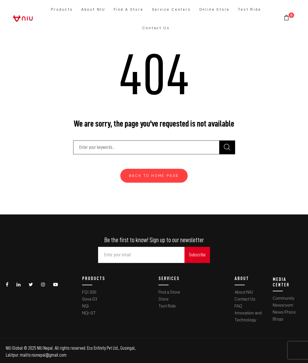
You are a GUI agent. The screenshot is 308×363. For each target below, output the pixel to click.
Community (283, 298)
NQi (85, 306)
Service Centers (171, 9)
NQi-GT (89, 313)
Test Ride (249, 9)
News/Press (284, 312)
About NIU (93, 9)
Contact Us (155, 28)
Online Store (214, 9)
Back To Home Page (154, 175)
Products (62, 9)
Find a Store (128, 9)
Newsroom (283, 305)
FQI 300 (89, 292)
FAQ (238, 306)
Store (163, 299)
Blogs (278, 319)
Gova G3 (89, 299)
